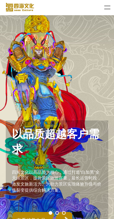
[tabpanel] (57, 109)
